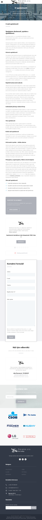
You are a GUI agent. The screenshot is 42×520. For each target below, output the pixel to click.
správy (7, 78)
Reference (21, 241)
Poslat (33, 507)
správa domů (9, 518)
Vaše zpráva (10, 299)
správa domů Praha (31, 518)
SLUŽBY (7, 472)
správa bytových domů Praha (19, 518)
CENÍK (23, 469)
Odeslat (11, 337)
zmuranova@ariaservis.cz (21, 375)
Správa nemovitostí (30, 517)
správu (22, 80)
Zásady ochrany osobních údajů (14, 517)
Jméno (8, 271)
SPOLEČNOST (9, 469)
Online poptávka (13, 209)
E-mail (8, 278)
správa (13, 70)
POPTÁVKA (24, 472)
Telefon (9, 285)
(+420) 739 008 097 (12, 484)
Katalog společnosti (21, 253)
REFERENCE (8, 474)
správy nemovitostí (20, 174)
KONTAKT (24, 474)
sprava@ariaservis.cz (13, 487)
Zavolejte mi (21, 401)
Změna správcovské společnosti (21, 13)
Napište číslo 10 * (11, 292)
